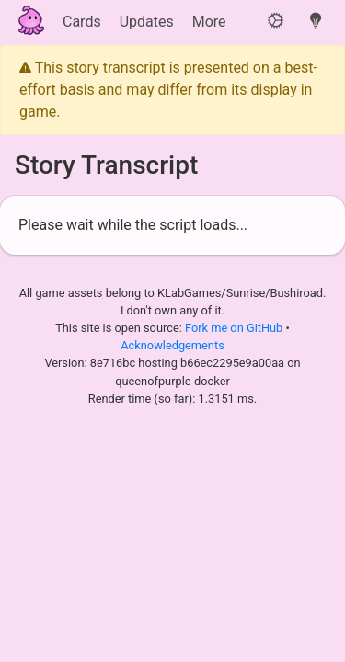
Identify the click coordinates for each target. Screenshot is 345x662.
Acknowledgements (172, 345)
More (209, 21)
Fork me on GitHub (235, 328)
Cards (82, 21)
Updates (147, 21)
